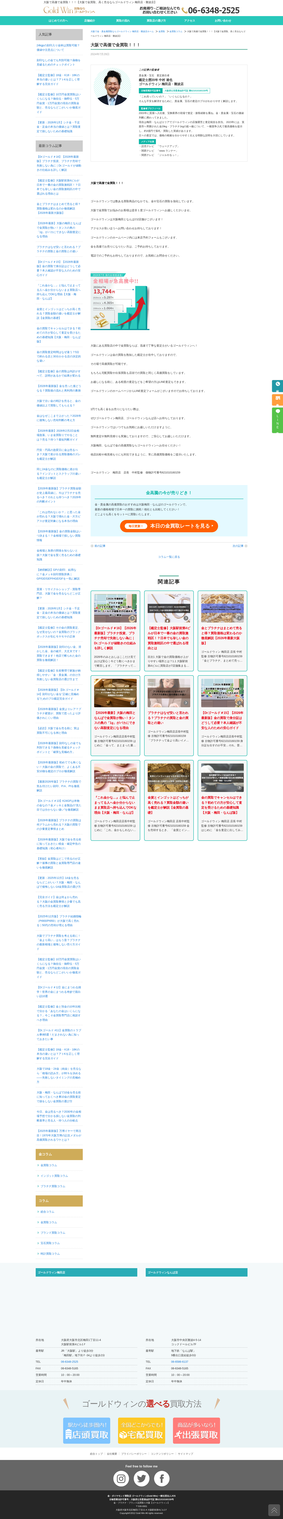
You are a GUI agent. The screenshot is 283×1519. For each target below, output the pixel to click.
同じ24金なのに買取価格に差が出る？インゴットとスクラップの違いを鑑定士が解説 (59, 474)
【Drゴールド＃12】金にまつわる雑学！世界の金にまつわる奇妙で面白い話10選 (59, 992)
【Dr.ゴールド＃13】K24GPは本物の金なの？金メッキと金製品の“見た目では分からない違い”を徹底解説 (59, 805)
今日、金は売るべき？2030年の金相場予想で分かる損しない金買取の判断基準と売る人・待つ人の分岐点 (59, 1116)
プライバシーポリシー (134, 1453)
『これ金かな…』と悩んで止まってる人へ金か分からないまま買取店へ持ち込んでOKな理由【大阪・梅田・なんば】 (59, 292)
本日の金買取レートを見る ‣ (169, 526)
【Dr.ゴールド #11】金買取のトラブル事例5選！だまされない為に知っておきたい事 (59, 1035)
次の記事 (238, 545)
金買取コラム (175, 31)
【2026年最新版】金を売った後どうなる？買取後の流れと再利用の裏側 (59, 388)
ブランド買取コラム (53, 1232)
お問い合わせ (223, 20)
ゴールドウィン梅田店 (51, 1272)
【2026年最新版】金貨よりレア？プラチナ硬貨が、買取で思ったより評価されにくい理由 (59, 713)
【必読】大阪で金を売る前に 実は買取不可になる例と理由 (58, 730)
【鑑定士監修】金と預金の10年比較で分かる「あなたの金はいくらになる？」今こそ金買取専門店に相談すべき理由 (59, 1013)
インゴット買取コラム (54, 1175)
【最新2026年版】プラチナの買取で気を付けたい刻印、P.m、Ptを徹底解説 (59, 786)
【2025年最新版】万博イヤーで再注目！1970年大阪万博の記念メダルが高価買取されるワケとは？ (59, 1135)
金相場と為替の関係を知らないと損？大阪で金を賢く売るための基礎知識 (59, 555)
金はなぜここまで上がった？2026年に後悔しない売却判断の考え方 (59, 418)
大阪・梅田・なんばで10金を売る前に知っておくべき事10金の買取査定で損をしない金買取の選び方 (59, 1097)
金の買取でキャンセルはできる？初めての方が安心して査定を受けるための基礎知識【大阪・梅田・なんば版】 (59, 335)
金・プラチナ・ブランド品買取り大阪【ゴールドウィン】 (142, 1503)
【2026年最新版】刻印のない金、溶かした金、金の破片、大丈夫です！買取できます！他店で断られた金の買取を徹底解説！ (59, 653)
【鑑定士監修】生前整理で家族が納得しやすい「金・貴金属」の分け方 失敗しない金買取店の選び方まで (60, 675)
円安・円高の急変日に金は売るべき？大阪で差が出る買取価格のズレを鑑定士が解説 (59, 454)
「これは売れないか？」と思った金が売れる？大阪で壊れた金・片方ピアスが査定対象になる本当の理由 (59, 516)
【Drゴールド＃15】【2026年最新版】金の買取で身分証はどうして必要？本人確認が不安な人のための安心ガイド (59, 268)
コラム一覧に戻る (169, 556)
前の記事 (100, 545)
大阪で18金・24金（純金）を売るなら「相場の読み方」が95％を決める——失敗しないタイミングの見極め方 (59, 1075)
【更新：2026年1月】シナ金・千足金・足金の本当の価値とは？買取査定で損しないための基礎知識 (59, 127)
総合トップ (96, 1453)
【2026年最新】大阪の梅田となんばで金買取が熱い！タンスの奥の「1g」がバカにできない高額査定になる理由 (59, 230)
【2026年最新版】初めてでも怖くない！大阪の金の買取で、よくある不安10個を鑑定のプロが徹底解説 (59, 767)
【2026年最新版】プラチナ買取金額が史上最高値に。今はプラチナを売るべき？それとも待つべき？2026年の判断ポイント (59, 495)
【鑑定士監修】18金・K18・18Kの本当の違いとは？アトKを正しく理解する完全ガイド (58, 80)
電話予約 (277, 388)
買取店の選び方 (156, 20)
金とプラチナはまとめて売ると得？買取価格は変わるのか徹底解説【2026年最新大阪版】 (59, 208)
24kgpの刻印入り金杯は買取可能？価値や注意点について (58, 47)
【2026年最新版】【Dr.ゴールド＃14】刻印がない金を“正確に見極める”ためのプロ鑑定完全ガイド (58, 694)
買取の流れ (123, 20)
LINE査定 (277, 422)
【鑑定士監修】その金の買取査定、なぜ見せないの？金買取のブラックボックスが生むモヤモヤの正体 (59, 632)
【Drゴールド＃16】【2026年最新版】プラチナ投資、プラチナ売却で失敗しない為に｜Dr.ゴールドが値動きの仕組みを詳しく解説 (59, 163)
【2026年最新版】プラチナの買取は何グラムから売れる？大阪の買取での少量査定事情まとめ (59, 825)
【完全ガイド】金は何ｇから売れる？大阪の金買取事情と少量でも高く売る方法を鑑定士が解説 (59, 901)
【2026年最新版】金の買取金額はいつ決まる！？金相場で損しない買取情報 (59, 536)
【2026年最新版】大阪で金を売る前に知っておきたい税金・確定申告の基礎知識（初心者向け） (59, 844)
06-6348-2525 (69, 1361)
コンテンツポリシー (162, 1453)
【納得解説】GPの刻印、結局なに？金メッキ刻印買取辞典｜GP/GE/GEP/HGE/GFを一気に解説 (58, 574)
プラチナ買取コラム (53, 1186)
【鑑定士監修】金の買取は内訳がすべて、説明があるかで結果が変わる (59, 373)
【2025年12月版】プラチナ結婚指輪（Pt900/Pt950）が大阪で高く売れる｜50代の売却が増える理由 (59, 921)
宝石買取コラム (50, 1243)
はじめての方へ (58, 20)
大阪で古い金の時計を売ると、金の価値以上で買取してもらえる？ (59, 403)
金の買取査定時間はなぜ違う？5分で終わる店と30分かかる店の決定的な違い (59, 356)
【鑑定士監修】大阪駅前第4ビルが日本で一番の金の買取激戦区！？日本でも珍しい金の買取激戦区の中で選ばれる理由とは (59, 187)
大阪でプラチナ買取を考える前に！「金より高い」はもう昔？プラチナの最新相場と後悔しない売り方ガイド (59, 942)
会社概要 (112, 1453)
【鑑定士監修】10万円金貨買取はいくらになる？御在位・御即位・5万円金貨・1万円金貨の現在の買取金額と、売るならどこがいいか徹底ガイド (59, 103)
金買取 (161, 31)
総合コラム (47, 1211)
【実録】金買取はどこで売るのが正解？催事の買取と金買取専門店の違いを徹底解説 (59, 863)
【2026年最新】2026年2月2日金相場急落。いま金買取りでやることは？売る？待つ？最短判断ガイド (58, 435)
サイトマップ (185, 1453)
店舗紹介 (89, 20)
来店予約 (277, 402)
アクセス (189, 20)
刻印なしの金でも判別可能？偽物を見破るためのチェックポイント (59, 62)
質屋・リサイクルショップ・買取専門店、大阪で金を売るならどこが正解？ (59, 594)
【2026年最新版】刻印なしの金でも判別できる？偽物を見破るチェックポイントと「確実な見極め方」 (59, 748)
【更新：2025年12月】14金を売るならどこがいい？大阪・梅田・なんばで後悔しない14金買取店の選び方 (59, 882)
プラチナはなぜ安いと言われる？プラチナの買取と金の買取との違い (59, 249)
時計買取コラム (50, 1253)
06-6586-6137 (179, 1361)
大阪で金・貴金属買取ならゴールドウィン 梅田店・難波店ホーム (122, 31)
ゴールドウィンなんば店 (163, 1272)
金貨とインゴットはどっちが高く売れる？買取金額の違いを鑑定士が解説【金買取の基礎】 (59, 313)
